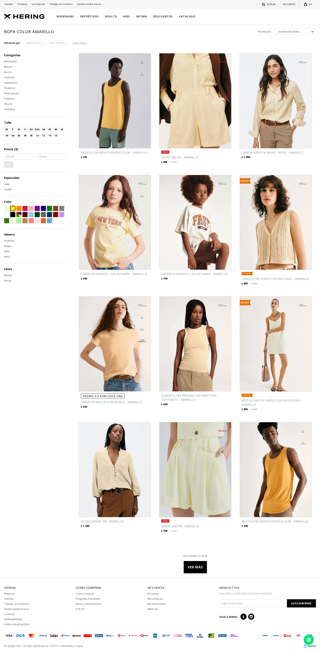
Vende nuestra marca (89, 4)
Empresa (9, 593)
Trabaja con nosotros (60, 4)
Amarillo (57, 42)
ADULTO (111, 16)
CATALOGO (187, 16)
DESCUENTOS (163, 16)
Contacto (22, 4)
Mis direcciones (157, 604)
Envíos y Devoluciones (88, 604)
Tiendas (8, 4)
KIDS (126, 16)
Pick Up (80, 609)
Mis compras (155, 598)
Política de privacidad (16, 624)
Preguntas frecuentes (88, 598)
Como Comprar (85, 593)
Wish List (153, 609)
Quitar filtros (79, 43)
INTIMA (141, 16)
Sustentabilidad (13, 619)
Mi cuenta (153, 593)
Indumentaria (33, 42)
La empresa (38, 4)
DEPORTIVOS (89, 16)
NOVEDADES (65, 16)
